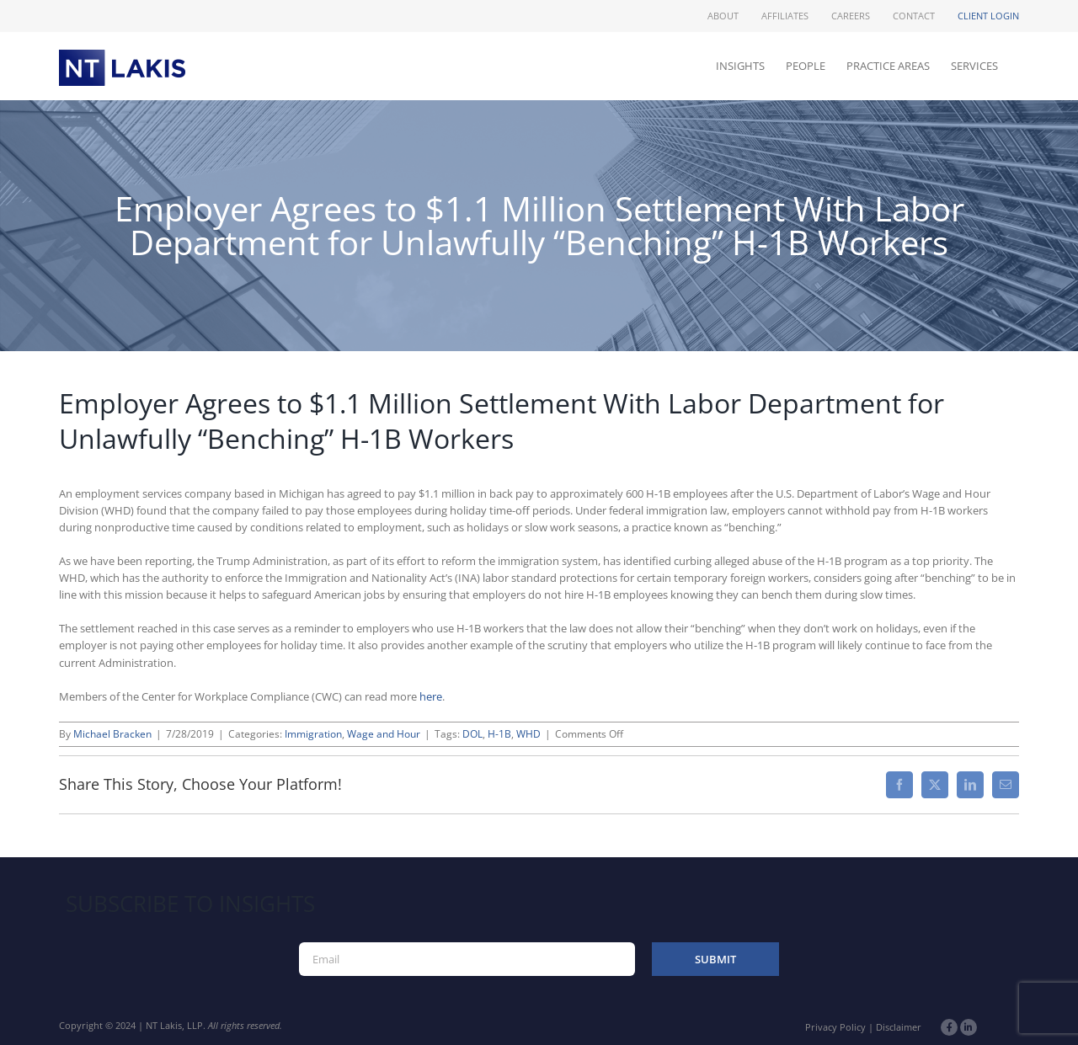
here (430, 696)
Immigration (313, 734)
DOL (472, 734)
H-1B (499, 734)
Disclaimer (898, 1027)
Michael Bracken (112, 734)
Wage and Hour (383, 734)
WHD (528, 734)
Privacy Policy (835, 1027)
